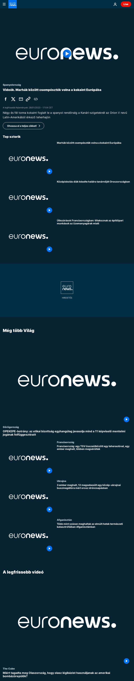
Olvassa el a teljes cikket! (22, 125)
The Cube (9, 668)
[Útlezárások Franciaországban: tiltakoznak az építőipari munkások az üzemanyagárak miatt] (94, 236)
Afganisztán (64, 519)
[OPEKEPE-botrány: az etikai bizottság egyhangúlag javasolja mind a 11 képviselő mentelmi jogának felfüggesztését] (67, 433)
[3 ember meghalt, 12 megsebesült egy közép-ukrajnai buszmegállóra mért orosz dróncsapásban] (94, 499)
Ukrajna (61, 480)
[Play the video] (67, 53)
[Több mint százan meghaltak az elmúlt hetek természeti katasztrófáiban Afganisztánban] (94, 538)
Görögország (11, 426)
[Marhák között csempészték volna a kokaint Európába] (94, 158)
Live (126, 4)
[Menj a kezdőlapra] (12, 4)
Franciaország (65, 441)
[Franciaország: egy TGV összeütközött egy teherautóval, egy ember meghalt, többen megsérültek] (94, 460)
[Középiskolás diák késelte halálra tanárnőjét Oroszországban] (94, 197)
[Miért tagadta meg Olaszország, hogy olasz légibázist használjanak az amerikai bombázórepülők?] (67, 674)
